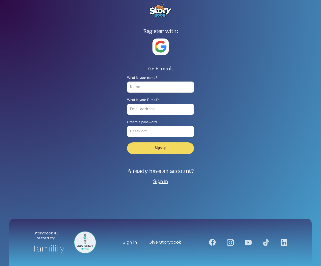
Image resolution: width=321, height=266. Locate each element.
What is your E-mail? (143, 100)
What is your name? (142, 78)
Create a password (142, 122)
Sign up (160, 148)
